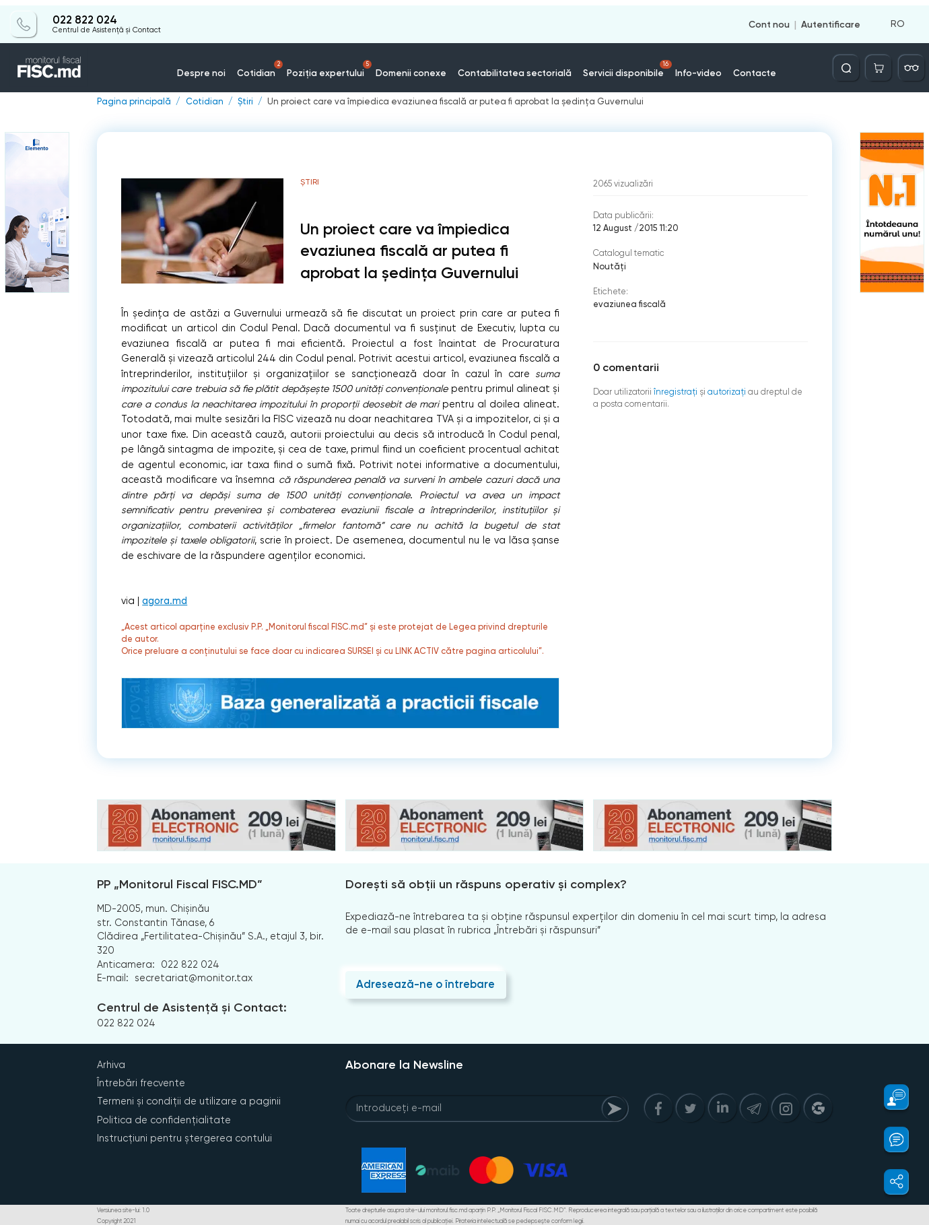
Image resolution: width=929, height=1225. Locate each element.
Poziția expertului (339, 63)
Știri (243, 101)
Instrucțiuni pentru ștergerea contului (184, 1136)
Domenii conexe (415, 67)
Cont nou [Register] (769, 18)
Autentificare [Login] (830, 18)
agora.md (164, 600)
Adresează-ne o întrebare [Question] (424, 984)
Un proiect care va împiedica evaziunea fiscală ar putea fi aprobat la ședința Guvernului (447, 101)
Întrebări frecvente (141, 1082)
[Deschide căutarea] (849, 62)
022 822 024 (84, 15)
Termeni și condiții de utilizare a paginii (188, 1100)
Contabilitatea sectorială (512, 67)
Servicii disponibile (619, 63)
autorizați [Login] (724, 390)
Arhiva (111, 1064)
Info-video (686, 67)
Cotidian (272, 63)
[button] (889, 1097)
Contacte (739, 67)
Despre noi (216, 67)
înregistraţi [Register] (675, 390)
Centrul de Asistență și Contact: (191, 1007)
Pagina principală (133, 101)
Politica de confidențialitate (164, 1118)
